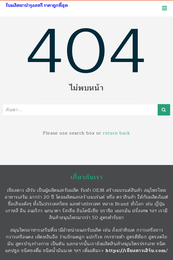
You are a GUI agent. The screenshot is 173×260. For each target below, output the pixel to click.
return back (116, 133)
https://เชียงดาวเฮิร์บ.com (135, 250)
